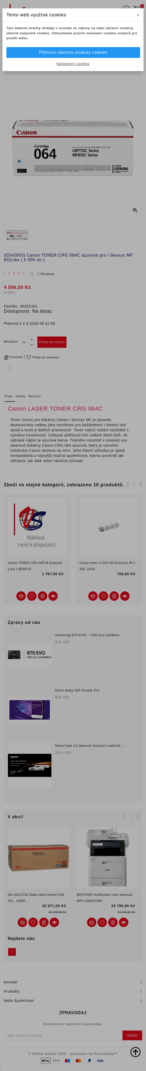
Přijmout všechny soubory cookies (73, 52)
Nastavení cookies (73, 64)
